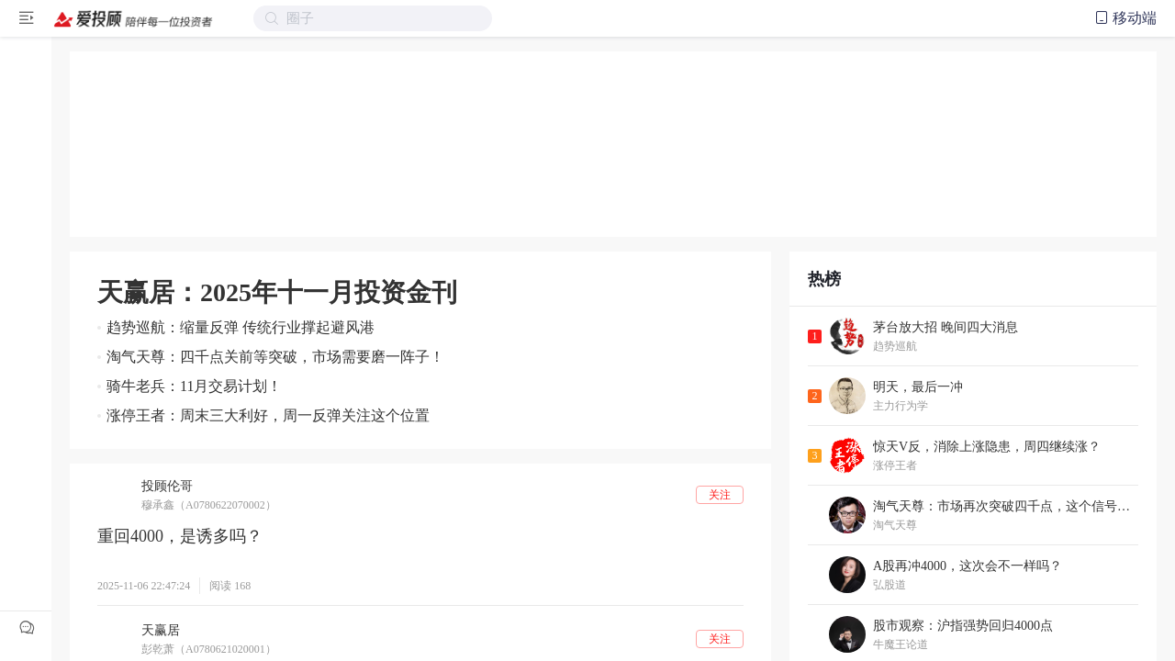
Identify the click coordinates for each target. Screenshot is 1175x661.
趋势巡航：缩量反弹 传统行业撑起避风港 (240, 327)
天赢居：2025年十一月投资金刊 (277, 292)
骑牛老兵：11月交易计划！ (194, 386)
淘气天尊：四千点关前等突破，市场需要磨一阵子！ (275, 356)
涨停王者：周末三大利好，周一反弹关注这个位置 (268, 415)
